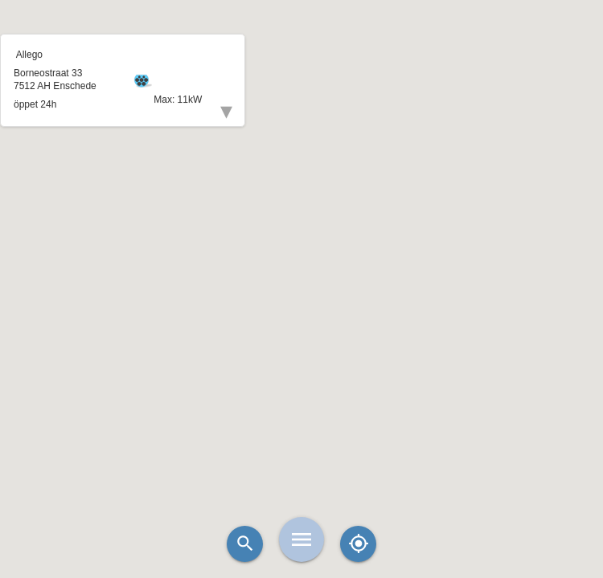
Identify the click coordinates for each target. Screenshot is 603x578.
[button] (301, 249)
